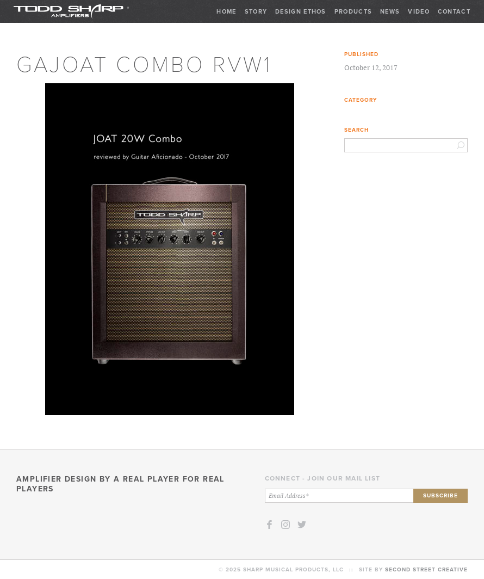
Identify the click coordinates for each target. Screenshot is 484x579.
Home (226, 11)
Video (419, 11)
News (390, 11)
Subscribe (440, 495)
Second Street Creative (426, 569)
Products (353, 11)
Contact (454, 11)
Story (256, 11)
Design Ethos (300, 11)
